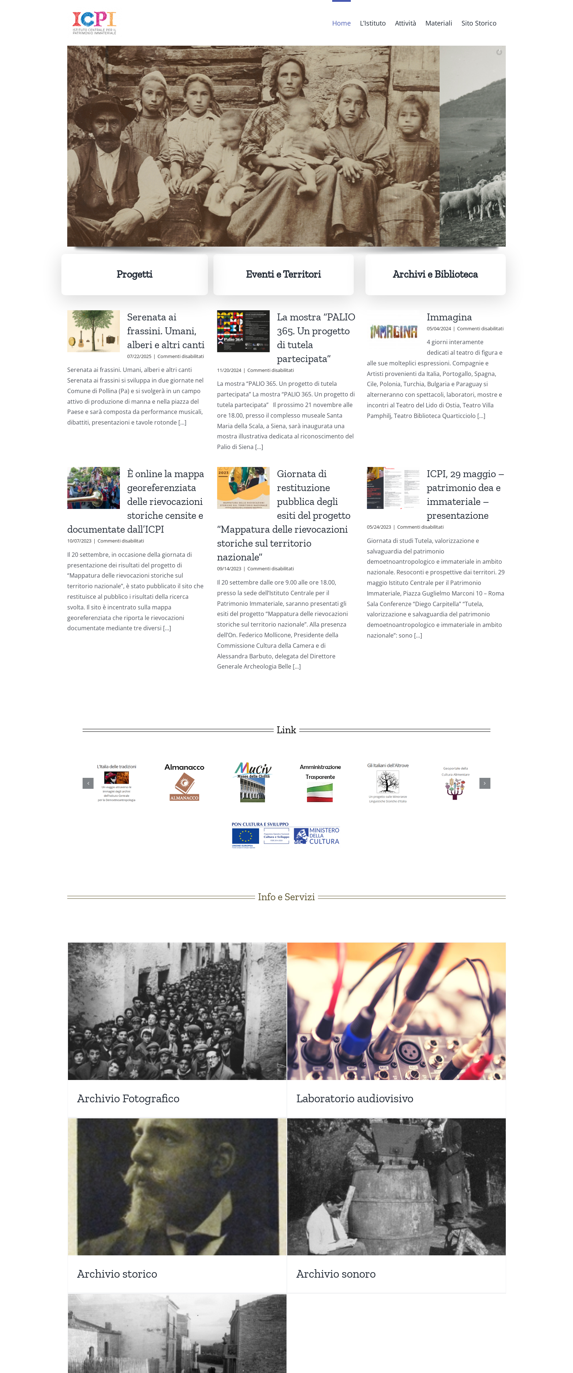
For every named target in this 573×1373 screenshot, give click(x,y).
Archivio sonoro (336, 1274)
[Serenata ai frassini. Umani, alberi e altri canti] (93, 331)
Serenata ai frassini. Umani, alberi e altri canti (166, 331)
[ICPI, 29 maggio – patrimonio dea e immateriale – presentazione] (393, 488)
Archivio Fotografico (128, 1098)
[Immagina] (393, 331)
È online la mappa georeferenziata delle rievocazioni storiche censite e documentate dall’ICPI (135, 501)
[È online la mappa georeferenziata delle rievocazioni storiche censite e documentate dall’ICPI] (93, 488)
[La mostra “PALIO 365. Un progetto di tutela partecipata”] (243, 331)
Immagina (449, 317)
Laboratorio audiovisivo (354, 1098)
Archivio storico (117, 1274)
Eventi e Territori (283, 274)
